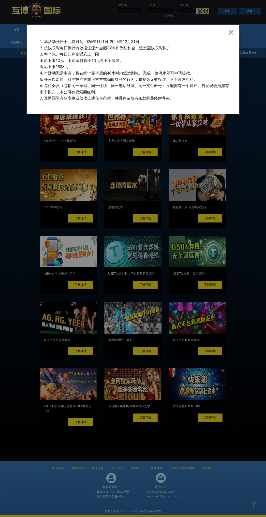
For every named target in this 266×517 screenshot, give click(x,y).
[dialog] (133, 69)
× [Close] (231, 32)
